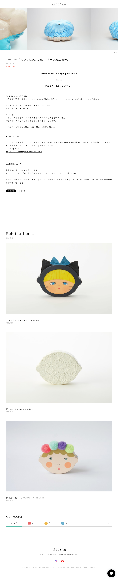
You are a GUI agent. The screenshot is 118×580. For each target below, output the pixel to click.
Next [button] (114, 29)
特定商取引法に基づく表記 (68, 554)
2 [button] (116, 52)
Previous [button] (4, 29)
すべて (14, 523)
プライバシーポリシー (48, 554)
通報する (22, 191)
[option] (59, 29)
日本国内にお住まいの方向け (59, 86)
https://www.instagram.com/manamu (24, 152)
